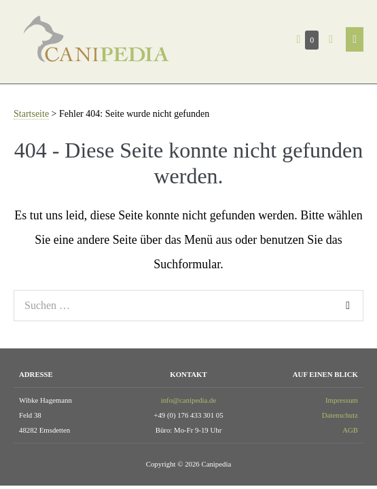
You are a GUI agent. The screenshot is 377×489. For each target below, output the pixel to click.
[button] (331, 39)
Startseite (31, 114)
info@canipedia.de (189, 400)
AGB (350, 430)
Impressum (341, 400)
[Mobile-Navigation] (354, 39)
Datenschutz (340, 415)
